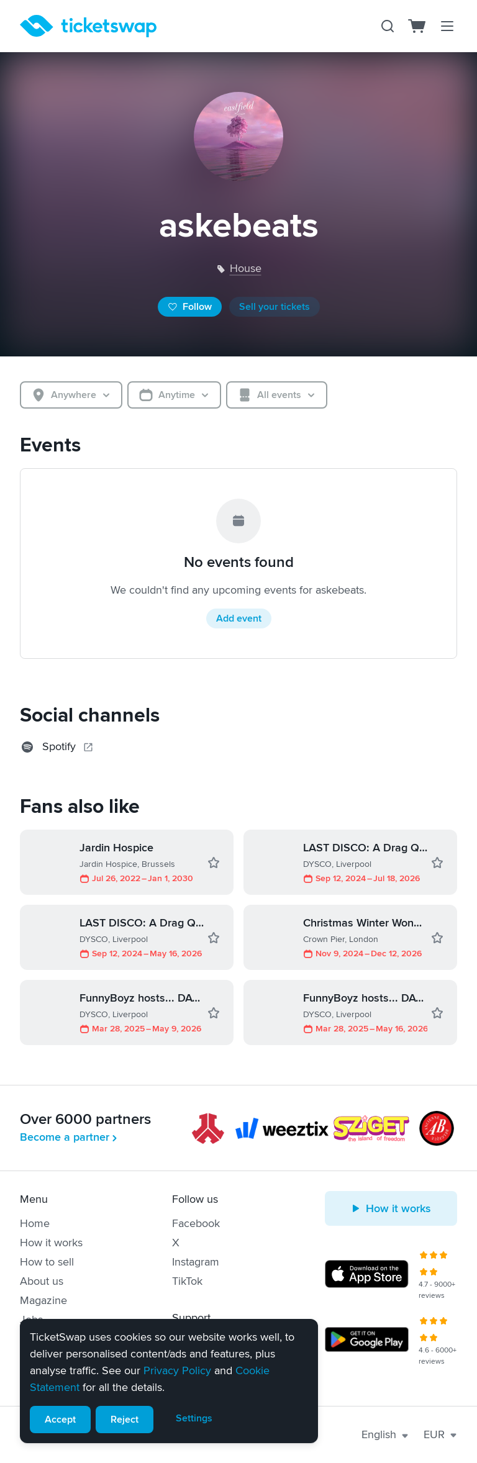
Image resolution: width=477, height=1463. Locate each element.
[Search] (388, 26)
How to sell (47, 1262)
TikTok (187, 1281)
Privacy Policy (177, 1370)
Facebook (196, 1223)
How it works (51, 1242)
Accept (60, 1419)
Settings (194, 1418)
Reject (125, 1419)
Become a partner (69, 1137)
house (245, 268)
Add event (238, 618)
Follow (190, 307)
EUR (440, 1434)
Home (35, 1223)
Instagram (195, 1262)
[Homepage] (88, 26)
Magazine (43, 1300)
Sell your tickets (274, 307)
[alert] (169, 1381)
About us (41, 1281)
